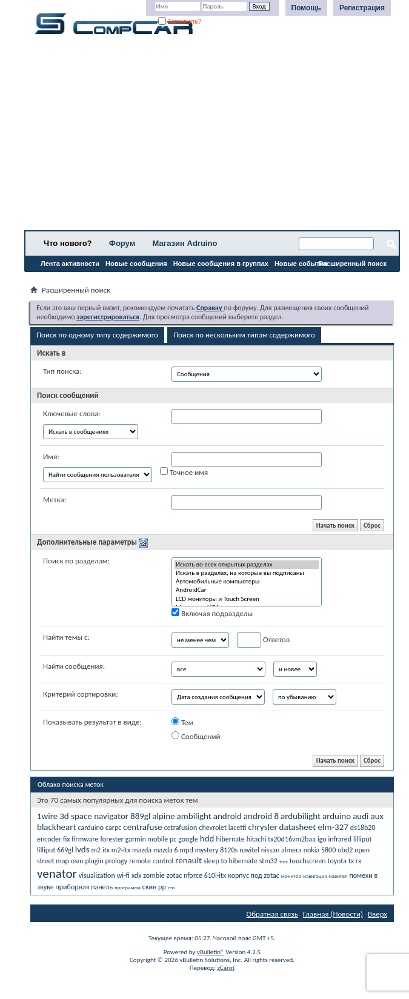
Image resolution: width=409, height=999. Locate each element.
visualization (97, 875)
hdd (207, 838)
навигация (315, 875)
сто (171, 887)
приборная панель (84, 887)
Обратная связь (272, 913)
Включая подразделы (212, 613)
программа (128, 887)
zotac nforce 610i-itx (197, 875)
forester (111, 839)
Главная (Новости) (333, 913)
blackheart (56, 826)
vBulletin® (210, 952)
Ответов (263, 640)
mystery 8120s (216, 850)
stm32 (268, 861)
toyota (337, 861)
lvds (82, 849)
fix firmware (81, 839)
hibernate (230, 839)
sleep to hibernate (231, 861)
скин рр (154, 887)
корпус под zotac (253, 875)
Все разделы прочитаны (69, 279)
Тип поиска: (62, 371)
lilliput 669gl (55, 850)
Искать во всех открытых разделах (247, 564)
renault (188, 860)
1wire (47, 816)
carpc (113, 827)
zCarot (226, 968)
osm (77, 861)
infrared (340, 839)
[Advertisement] (212, 136)
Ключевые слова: (72, 413)
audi (360, 816)
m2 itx (100, 850)
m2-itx (120, 850)
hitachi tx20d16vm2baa (281, 839)
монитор (291, 875)
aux (377, 816)
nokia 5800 (320, 850)
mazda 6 (165, 850)
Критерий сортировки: (80, 694)
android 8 (261, 816)
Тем (182, 722)
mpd (186, 850)
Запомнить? (180, 21)
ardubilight (301, 816)
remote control (151, 861)
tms (283, 861)
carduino (91, 827)
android (227, 816)
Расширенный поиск (353, 263)
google (188, 839)
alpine (163, 816)
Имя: (51, 456)
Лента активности (70, 263)
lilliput (362, 839)
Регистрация (362, 8)
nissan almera (281, 850)
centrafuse (142, 826)
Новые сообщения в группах (220, 263)
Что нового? (68, 243)
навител (338, 875)
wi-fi (123, 875)
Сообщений (196, 736)
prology (116, 861)
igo (322, 839)
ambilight (194, 816)
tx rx (354, 861)
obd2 (345, 850)
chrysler (262, 826)
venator (57, 873)
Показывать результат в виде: (92, 721)
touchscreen (308, 861)
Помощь (306, 8)
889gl (140, 816)
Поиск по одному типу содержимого (97, 334)
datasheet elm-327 (313, 826)
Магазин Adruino (185, 243)
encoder (49, 839)
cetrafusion (181, 827)
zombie (153, 875)
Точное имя (184, 472)
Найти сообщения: (74, 666)
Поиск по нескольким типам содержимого (244, 334)
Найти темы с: (66, 637)
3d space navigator (93, 816)
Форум (122, 243)
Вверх (377, 913)
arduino (336, 816)
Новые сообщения (136, 263)
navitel (249, 850)
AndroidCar (247, 590)
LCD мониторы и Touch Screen (247, 599)
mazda (141, 850)
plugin (94, 861)
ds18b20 (363, 827)
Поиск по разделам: (76, 560)
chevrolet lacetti (222, 827)
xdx (136, 875)
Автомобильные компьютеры (247, 581)
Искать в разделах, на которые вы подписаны (247, 573)
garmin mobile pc (151, 839)
